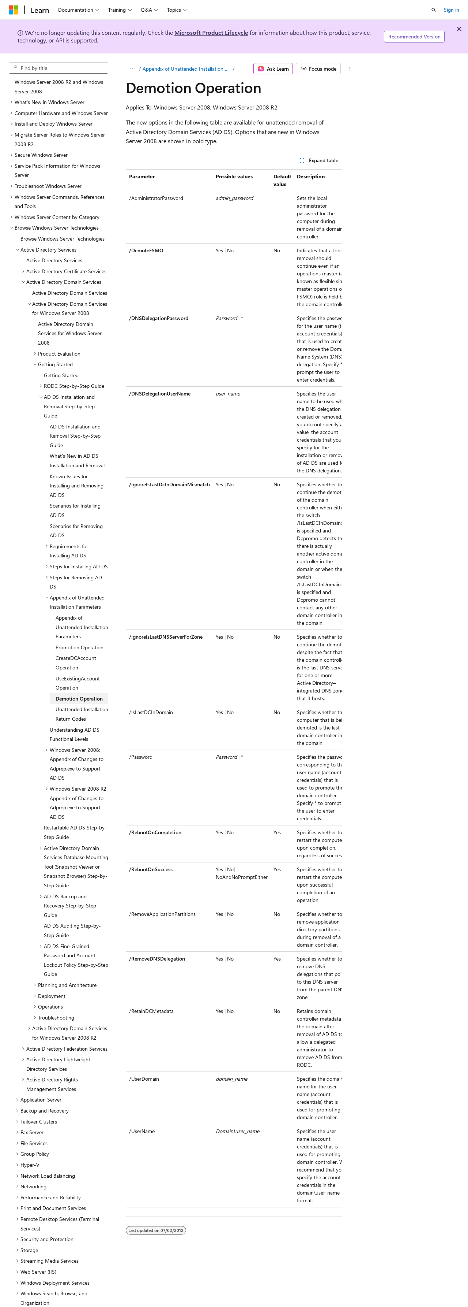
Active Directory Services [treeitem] (54, 231)
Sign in (451, 9)
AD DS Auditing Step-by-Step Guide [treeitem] (72, 901)
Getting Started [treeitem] (61, 346)
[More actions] (350, 69)
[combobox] (58, 68)
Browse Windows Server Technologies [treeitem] (62, 209)
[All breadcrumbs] (132, 69)
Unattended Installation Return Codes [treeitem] (82, 685)
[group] (234, 688)
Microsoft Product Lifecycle (211, 32)
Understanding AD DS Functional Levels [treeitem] (74, 705)
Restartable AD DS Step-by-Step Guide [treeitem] (75, 803)
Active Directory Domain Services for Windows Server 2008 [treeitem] (70, 304)
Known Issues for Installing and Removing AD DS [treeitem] (76, 456)
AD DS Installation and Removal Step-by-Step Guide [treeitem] (75, 407)
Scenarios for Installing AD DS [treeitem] (75, 481)
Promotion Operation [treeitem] (79, 618)
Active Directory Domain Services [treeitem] (69, 263)
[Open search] (433, 9)
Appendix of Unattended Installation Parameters (187, 68)
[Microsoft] (13, 10)
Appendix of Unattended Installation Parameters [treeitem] (82, 598)
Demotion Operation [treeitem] (79, 669)
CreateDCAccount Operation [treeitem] (76, 633)
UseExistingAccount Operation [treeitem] (78, 654)
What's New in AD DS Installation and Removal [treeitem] (77, 431)
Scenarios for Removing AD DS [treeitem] (76, 502)
